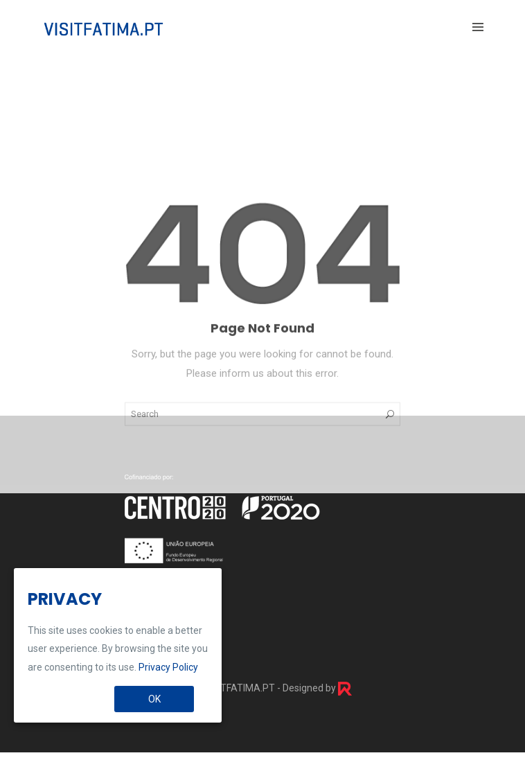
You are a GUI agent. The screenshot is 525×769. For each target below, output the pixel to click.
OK (154, 699)
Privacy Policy (168, 667)
